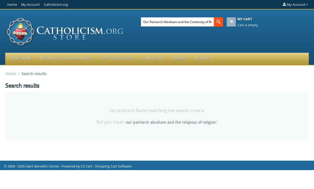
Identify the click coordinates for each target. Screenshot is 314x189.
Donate (203, 58)
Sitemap (180, 58)
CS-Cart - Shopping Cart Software (106, 166)
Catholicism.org (56, 4)
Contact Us (153, 58)
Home (12, 4)
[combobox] (177, 22)
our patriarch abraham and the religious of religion (171, 122)
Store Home (20, 58)
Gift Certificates (117, 58)
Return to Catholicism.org (67, 58)
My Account (30, 4)
